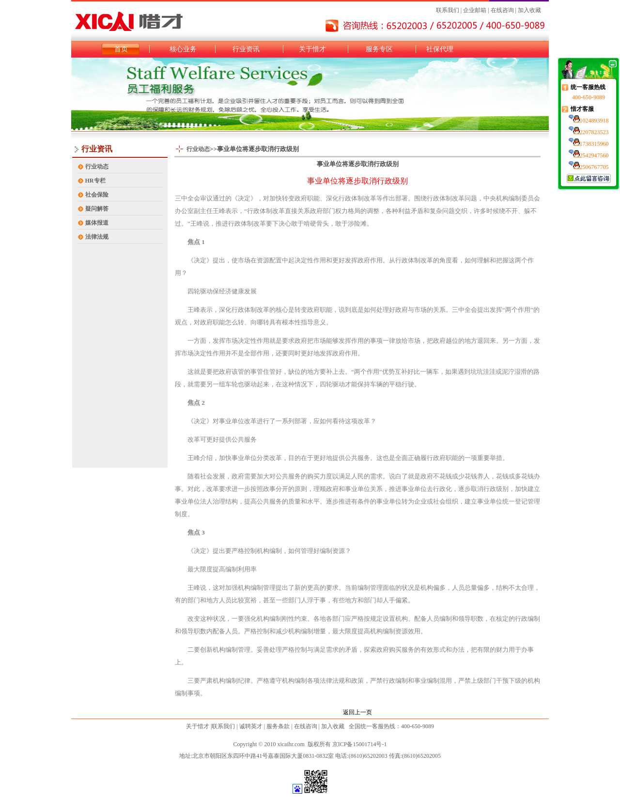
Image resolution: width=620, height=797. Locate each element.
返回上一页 (357, 712)
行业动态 (96, 166)
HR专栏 (95, 180)
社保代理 (439, 49)
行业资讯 (246, 49)
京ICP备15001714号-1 (359, 744)
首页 (121, 49)
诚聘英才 (251, 726)
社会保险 (96, 194)
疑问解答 (96, 208)
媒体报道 (96, 222)
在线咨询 (502, 10)
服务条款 (278, 726)
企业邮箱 (474, 10)
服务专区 (379, 49)
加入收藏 (529, 10)
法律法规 (96, 236)
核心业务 (183, 49)
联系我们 (447, 10)
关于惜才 (312, 49)
